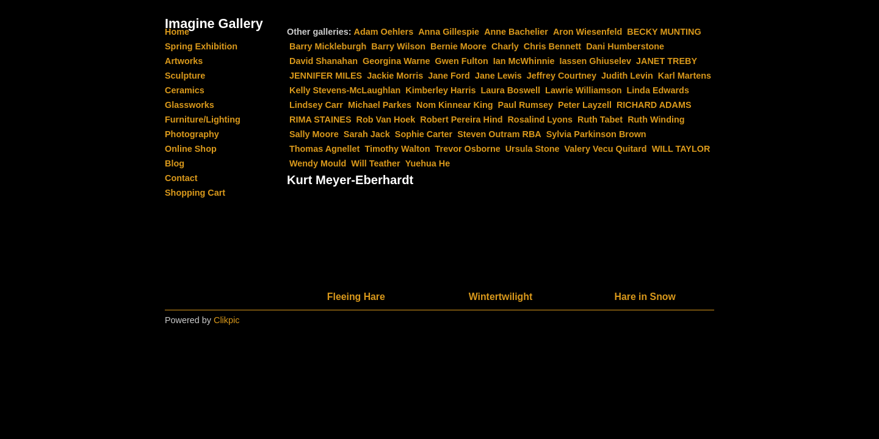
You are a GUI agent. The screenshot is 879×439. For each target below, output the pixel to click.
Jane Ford (449, 75)
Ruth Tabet (600, 119)
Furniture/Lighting (203, 119)
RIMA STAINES (320, 119)
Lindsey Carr (316, 105)
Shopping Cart (195, 193)
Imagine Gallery (214, 23)
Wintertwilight (500, 296)
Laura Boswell (511, 90)
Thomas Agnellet (324, 149)
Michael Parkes (379, 105)
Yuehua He (427, 163)
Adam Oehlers (384, 32)
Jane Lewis (498, 75)
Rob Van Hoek (386, 119)
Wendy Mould (317, 163)
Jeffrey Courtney (561, 75)
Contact (181, 178)
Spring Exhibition (201, 46)
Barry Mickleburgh (327, 46)
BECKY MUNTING (664, 32)
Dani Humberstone (625, 46)
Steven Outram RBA (499, 134)
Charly (505, 46)
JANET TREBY (666, 61)
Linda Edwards (658, 90)
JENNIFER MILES (325, 75)
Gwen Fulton (461, 61)
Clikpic (226, 320)
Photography (192, 134)
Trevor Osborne (468, 149)
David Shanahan (323, 61)
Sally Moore (314, 134)
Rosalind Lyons (540, 119)
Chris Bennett (552, 46)
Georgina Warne (396, 61)
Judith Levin (627, 75)
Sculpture (185, 75)
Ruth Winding (656, 119)
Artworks (184, 61)
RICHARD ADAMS (654, 105)
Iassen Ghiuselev (595, 61)
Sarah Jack (367, 134)
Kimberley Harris (440, 90)
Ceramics (184, 90)
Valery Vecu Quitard (605, 149)
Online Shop (191, 149)
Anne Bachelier (516, 32)
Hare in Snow (645, 296)
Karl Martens (684, 75)
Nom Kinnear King (454, 105)
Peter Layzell (585, 105)
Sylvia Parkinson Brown (596, 134)
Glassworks (189, 105)
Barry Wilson (398, 46)
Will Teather (375, 163)
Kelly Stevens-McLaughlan (344, 90)
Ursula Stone (532, 149)
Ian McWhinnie (524, 61)
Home (177, 32)
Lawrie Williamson (583, 90)
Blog (174, 163)
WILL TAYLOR (681, 149)
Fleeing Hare (356, 296)
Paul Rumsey (525, 105)
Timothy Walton (397, 149)
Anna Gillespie (448, 32)
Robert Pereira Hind (461, 119)
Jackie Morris (395, 75)
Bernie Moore (458, 46)
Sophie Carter (423, 134)
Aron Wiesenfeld (587, 32)
